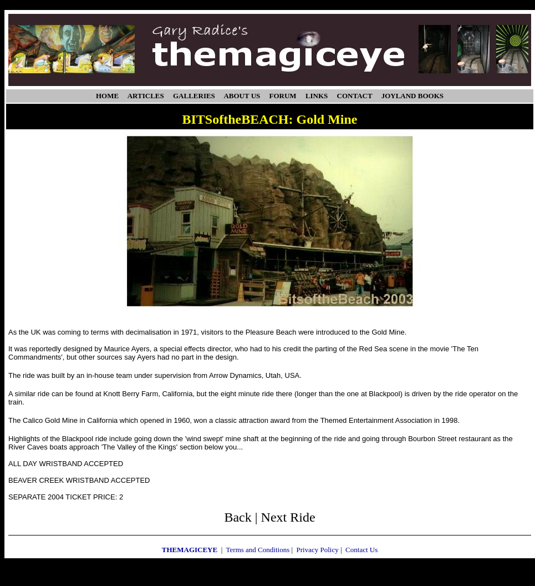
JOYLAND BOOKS (412, 96)
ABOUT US (241, 96)
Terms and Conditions (258, 549)
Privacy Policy (318, 549)
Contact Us (361, 549)
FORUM (283, 96)
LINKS (316, 96)
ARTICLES (146, 96)
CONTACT (355, 96)
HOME (107, 96)
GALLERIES (194, 96)
